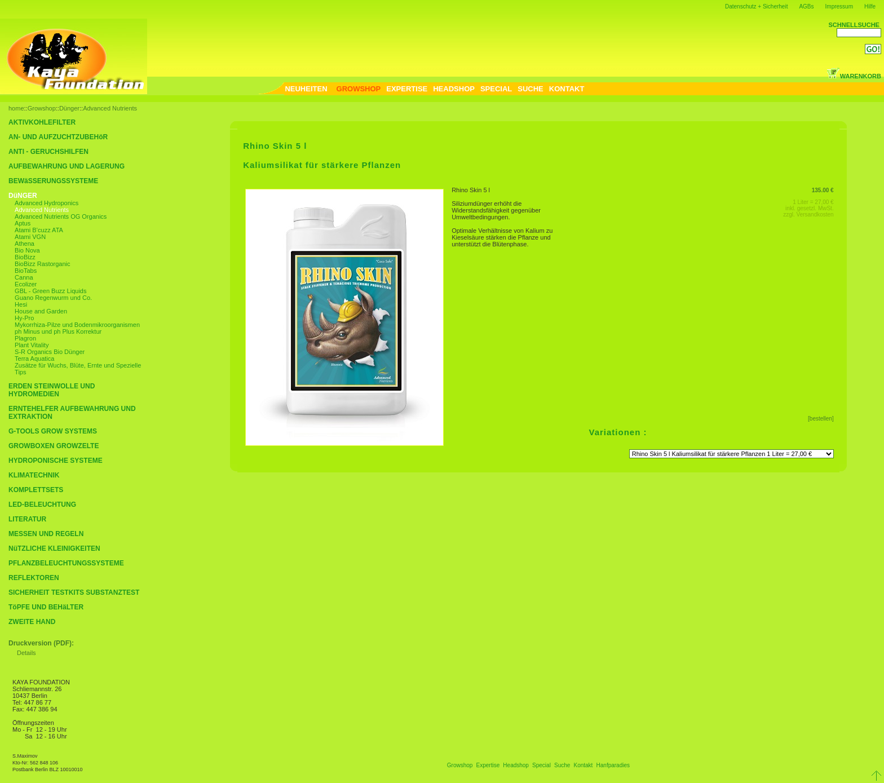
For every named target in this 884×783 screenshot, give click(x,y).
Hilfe (870, 6)
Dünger (69, 108)
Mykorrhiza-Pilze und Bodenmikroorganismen (77, 324)
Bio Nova (27, 250)
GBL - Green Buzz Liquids (50, 290)
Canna (24, 277)
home (16, 108)
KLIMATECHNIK (33, 475)
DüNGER (22, 196)
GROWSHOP (359, 89)
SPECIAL (496, 89)
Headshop (516, 765)
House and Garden (41, 311)
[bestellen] (821, 418)
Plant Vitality (31, 345)
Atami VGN (30, 236)
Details (26, 652)
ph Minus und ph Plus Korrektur (58, 331)
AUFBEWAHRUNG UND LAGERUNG (66, 166)
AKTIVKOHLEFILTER (42, 122)
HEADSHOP (454, 89)
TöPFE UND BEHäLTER (45, 607)
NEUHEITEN (306, 89)
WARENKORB (853, 76)
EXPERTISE (406, 89)
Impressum (839, 6)
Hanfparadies (613, 765)
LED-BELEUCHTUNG (42, 504)
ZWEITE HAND (31, 622)
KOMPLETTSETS (35, 490)
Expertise (488, 765)
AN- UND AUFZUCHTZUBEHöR (58, 137)
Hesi (21, 304)
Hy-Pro (24, 318)
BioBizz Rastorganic (42, 263)
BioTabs (26, 270)
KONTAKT (567, 89)
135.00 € (823, 190)
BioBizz (25, 257)
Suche (562, 765)
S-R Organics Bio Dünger (50, 351)
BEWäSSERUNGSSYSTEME (53, 181)
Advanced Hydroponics (46, 203)
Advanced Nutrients (110, 108)
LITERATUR (27, 519)
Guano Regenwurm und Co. (53, 297)
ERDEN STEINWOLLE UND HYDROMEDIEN (51, 390)
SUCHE (530, 89)
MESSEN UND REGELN (45, 534)
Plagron (25, 338)
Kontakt (583, 765)
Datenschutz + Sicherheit (756, 6)
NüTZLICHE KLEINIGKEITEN (54, 548)
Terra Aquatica (34, 358)
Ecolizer (26, 284)
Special (541, 765)
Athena (24, 243)
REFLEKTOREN (33, 578)
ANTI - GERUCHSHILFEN (48, 152)
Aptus (22, 223)
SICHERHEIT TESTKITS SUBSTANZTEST (73, 592)
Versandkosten (815, 214)
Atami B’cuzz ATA (39, 230)
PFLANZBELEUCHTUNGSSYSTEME (66, 563)
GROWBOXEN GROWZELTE (53, 446)
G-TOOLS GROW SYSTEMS (52, 431)
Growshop (42, 108)
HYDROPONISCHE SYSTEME (55, 461)
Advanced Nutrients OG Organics (61, 216)
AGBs (806, 6)
